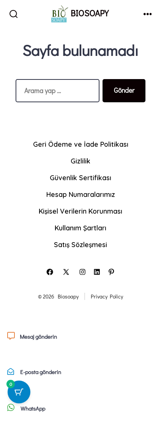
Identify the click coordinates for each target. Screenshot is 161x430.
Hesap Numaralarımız (80, 194)
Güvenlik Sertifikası (80, 177)
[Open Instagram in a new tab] (82, 271)
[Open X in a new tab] (66, 271)
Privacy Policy (107, 296)
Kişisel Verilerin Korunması (80, 211)
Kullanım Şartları (80, 228)
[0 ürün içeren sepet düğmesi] (19, 392)
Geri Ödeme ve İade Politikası (80, 144)
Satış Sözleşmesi (80, 244)
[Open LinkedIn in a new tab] (96, 271)
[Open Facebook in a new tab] (49, 271)
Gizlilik (80, 161)
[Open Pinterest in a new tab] (111, 271)
